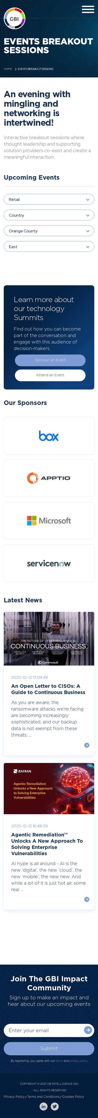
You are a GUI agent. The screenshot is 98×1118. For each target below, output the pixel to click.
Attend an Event (50, 375)
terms (59, 1061)
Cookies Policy (73, 1096)
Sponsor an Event (50, 360)
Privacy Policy (14, 1096)
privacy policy (78, 1061)
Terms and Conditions (43, 1096)
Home (8, 69)
